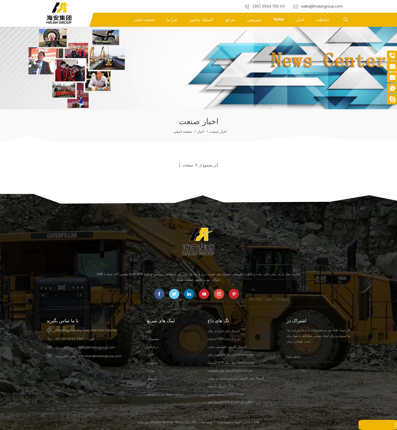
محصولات (153, 339)
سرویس (254, 19)
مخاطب (322, 19)
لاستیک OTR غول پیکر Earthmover (231, 362)
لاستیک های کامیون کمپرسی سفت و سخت (236, 378)
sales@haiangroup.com (322, 6)
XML (257, 422)
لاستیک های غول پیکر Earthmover (230, 354)
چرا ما (172, 19)
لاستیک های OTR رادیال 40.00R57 (230, 402)
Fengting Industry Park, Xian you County (85, 330)
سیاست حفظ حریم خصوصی (165, 394)
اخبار (300, 19)
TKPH (278, 19)
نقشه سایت (204, 422)
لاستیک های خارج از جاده (224, 331)
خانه (149, 331)
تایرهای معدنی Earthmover (226, 394)
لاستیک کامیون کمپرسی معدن (227, 347)
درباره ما (152, 347)
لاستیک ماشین (201, 19)
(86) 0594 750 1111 (268, 6)
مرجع (230, 19)
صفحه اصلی (144, 19)
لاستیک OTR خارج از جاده (224, 339)
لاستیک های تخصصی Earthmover (230, 370)
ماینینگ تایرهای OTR (221, 386)
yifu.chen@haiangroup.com (100, 356)
